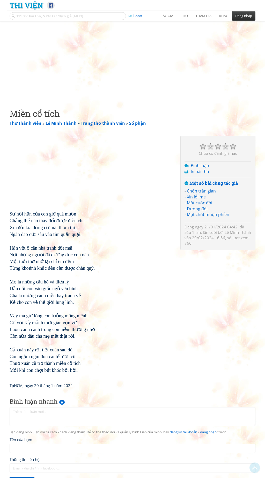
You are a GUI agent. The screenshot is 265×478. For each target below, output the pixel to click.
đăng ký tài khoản (183, 432)
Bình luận (200, 165)
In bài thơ (200, 171)
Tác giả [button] (167, 15)
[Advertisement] (132, 61)
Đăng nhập (243, 15)
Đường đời (197, 209)
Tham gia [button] (203, 15)
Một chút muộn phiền (208, 214)
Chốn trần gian (201, 191)
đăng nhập (208, 432)
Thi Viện (26, 5)
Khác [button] (223, 15)
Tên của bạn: (21, 439)
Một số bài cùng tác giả (211, 183)
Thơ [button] (184, 15)
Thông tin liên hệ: (25, 459)
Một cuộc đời (199, 203)
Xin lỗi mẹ (196, 197)
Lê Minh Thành (238, 232)
